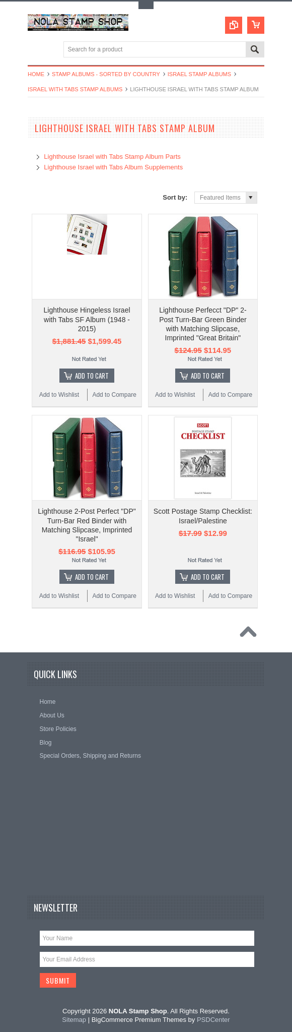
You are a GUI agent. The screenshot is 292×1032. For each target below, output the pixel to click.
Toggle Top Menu (146, 5)
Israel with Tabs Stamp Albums (75, 89)
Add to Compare (114, 394)
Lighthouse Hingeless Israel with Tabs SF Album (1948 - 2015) (87, 319)
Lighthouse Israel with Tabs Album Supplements (113, 167)
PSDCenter (213, 1019)
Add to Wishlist (59, 394)
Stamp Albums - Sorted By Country (106, 74)
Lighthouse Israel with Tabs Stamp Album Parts (112, 156)
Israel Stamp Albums (199, 74)
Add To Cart (92, 376)
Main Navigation (36, 50)
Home (36, 74)
